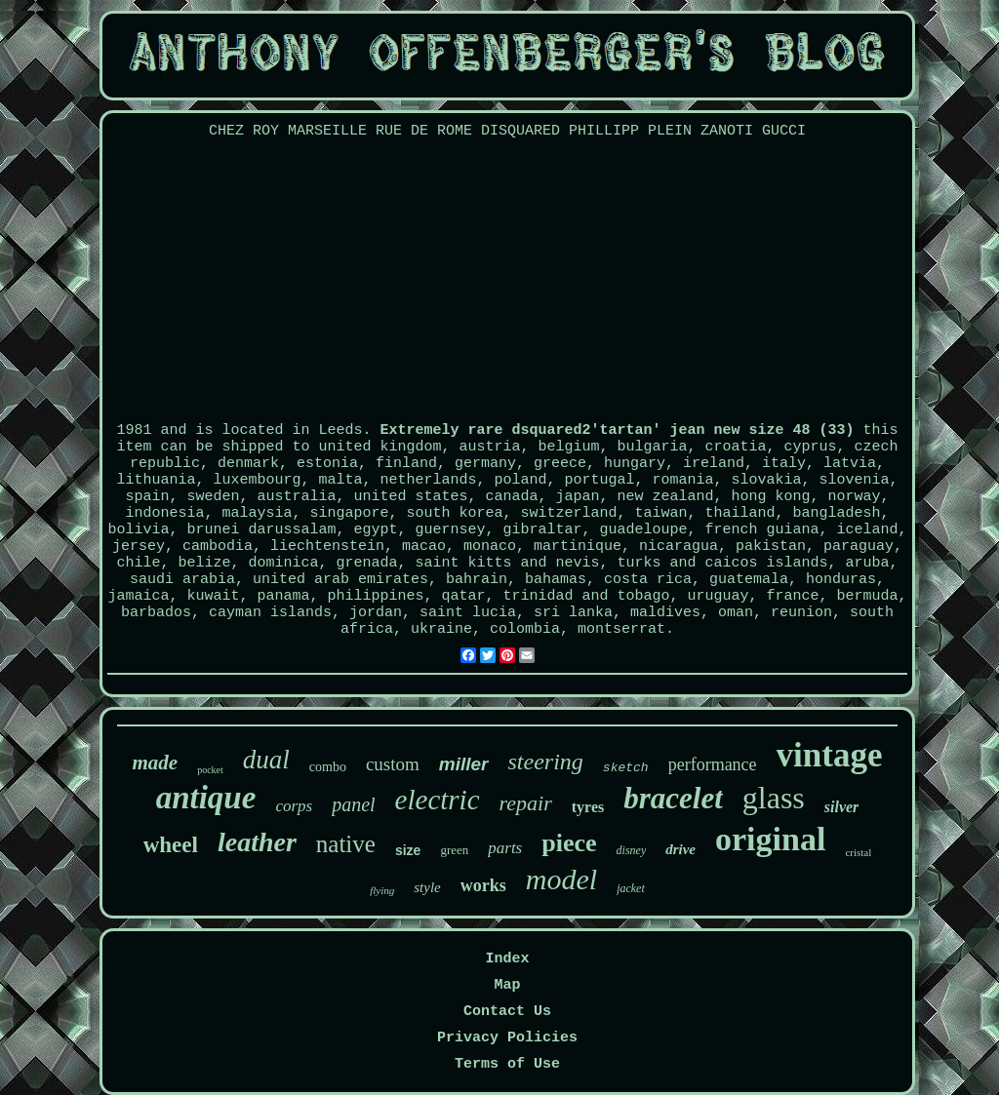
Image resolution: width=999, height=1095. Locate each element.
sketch (626, 768)
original (770, 839)
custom (393, 764)
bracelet (673, 798)
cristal (858, 852)
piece (568, 843)
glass (773, 797)
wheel (170, 845)
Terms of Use (507, 1064)
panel (353, 804)
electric (437, 799)
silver (841, 807)
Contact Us (507, 1011)
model (561, 879)
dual (266, 759)
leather (257, 842)
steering (545, 761)
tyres (588, 807)
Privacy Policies (507, 1038)
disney (632, 850)
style (427, 887)
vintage (830, 755)
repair (526, 803)
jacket (631, 888)
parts (505, 848)
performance (712, 764)
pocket (210, 769)
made (155, 762)
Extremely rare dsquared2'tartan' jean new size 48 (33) (617, 430)
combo (327, 767)
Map (507, 985)
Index (507, 959)
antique (206, 797)
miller (464, 764)
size (407, 850)
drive (680, 849)
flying (382, 890)
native (346, 844)
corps (293, 806)
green (454, 849)
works (483, 885)
